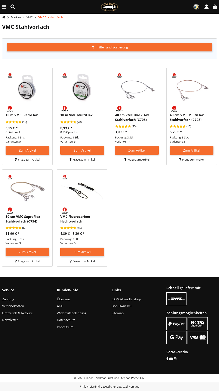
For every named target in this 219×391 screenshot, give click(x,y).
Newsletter (10, 320)
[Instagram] (175, 358)
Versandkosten (13, 306)
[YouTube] (171, 358)
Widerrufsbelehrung (71, 313)
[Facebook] (167, 358)
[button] (206, 6)
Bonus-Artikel (122, 306)
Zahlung (8, 299)
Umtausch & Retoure (17, 313)
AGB (60, 306)
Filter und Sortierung (109, 47)
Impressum (65, 327)
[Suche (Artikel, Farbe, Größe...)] (12, 6)
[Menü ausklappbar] (4, 6)
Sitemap (118, 313)
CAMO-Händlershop (126, 299)
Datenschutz (66, 320)
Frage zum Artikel (27, 159)
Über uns (63, 299)
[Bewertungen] (14, 122)
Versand (134, 386)
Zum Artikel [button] (27, 150)
